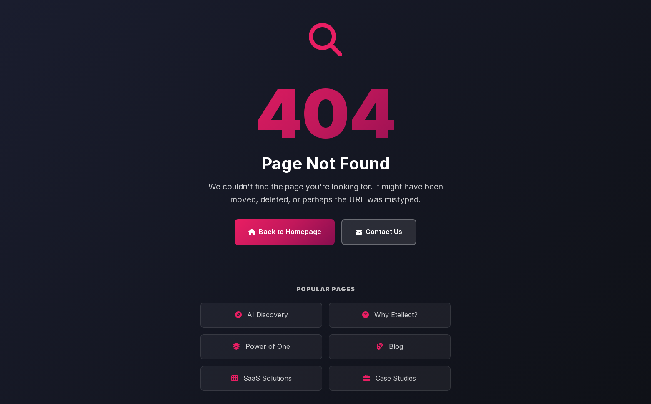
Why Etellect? (390, 315)
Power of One (261, 346)
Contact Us (379, 231)
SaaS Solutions (261, 378)
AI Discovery (261, 315)
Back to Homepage (284, 231)
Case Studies (389, 378)
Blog (390, 346)
